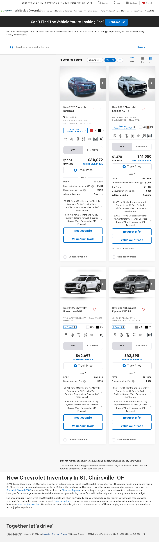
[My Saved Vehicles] (146, 3)
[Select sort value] (132, 60)
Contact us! (117, 22)
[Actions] (100, 109)
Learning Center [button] (137, 11)
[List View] (151, 60)
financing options (62, 501)
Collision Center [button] (113, 11)
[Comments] (95, 139)
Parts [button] (103, 11)
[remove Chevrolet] (95, 60)
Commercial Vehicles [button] (82, 11)
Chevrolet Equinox (71, 490)
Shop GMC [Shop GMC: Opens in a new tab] (149, 11)
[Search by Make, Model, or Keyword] (75, 47)
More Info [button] (125, 11)
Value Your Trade (83, 239)
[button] (103, 83)
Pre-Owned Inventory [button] (55, 11)
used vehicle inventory (29, 504)
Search (141, 47)
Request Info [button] (83, 231)
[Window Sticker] (101, 139)
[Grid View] (142, 60)
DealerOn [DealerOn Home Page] (46, 534)
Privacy (64, 534)
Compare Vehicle (78, 257)
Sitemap (55, 534)
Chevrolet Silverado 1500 (19, 490)
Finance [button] (68, 11)
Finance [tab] (93, 150)
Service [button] (96, 11)
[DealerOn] (14, 534)
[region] (83, 203)
